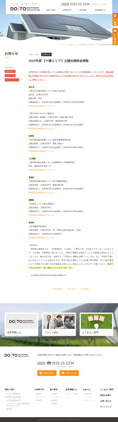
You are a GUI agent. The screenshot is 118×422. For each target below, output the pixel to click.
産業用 (38, 400)
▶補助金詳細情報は (37, 215)
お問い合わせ (115, 39)
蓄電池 (9, 409)
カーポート (40, 397)
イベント (9, 76)
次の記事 (85, 289)
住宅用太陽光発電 (13, 400)
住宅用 (38, 394)
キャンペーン (11, 80)
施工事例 (53, 389)
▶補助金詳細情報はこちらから (42, 128)
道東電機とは (71, 389)
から (53, 215)
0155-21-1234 (63, 363)
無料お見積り (115, 22)
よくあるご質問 (106, 389)
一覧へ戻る (71, 289)
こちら (48, 215)
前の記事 (57, 289)
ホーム (62, 45)
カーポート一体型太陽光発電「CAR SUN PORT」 (17, 405)
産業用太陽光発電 (13, 397)
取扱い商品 (9, 389)
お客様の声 (39, 389)
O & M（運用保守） (14, 394)
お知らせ (72, 45)
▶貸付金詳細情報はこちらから (42, 106)
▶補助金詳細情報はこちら (40, 238)
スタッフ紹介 (72, 394)
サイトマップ (105, 407)
